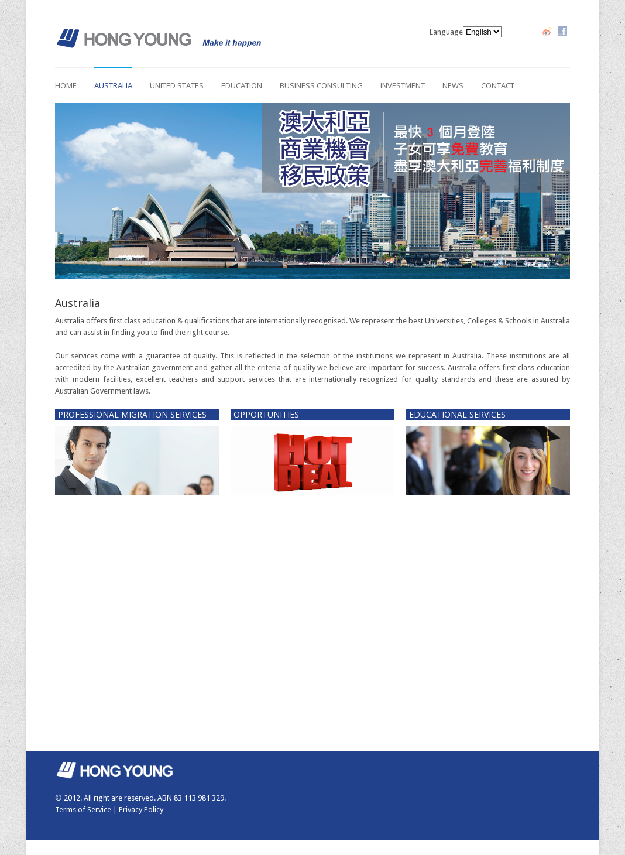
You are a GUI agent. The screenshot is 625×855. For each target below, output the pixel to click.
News (452, 85)
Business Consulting (321, 85)
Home (66, 85)
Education (241, 85)
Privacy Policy (141, 809)
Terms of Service (83, 809)
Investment (402, 85)
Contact (497, 85)
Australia (113, 85)
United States (177, 85)
